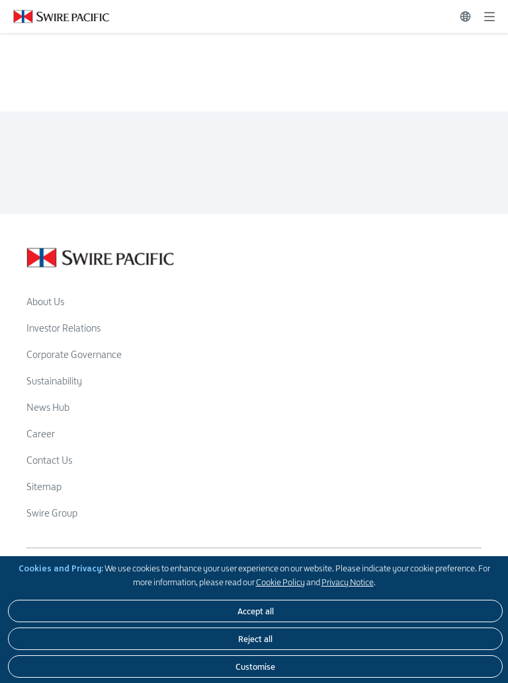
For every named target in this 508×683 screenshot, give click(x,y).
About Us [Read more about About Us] (45, 301)
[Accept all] (255, 611)
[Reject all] (255, 639)
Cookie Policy (280, 582)
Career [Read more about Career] (40, 433)
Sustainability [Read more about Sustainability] (54, 381)
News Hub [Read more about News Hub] (47, 407)
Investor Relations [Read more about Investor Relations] (63, 328)
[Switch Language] (465, 16)
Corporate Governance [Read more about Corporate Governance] (74, 354)
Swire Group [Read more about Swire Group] (51, 513)
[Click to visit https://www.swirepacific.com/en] (54, 16)
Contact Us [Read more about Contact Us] (49, 460)
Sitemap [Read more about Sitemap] (44, 486)
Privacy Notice (347, 582)
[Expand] (489, 16)
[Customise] (255, 666)
